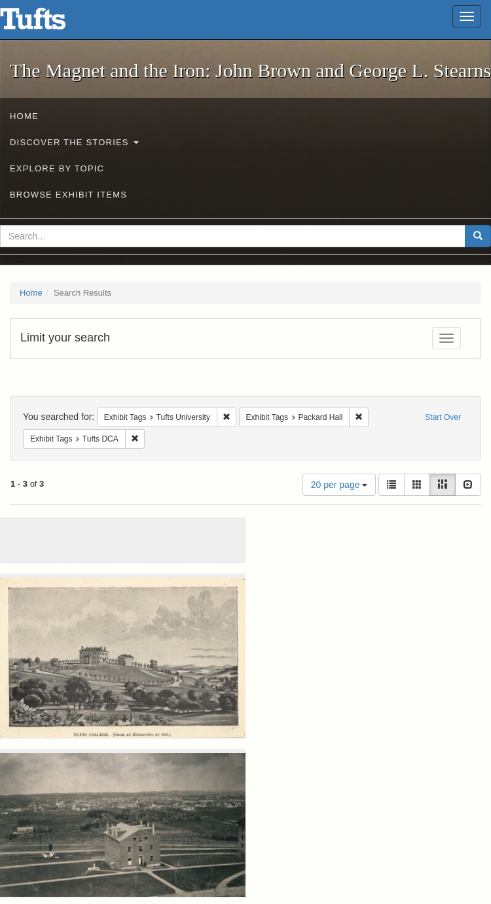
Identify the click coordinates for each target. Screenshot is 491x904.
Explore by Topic (57, 168)
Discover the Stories (74, 142)
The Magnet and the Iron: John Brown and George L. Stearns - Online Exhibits (49, 23)
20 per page (339, 484)
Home (24, 116)
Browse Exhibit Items (68, 195)
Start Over (443, 417)
